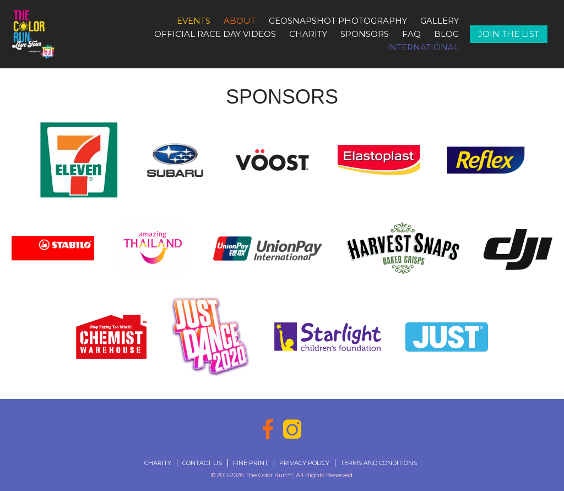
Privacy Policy (304, 463)
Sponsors (364, 34)
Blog (446, 34)
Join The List (508, 34)
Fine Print (250, 463)
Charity (308, 34)
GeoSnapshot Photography (338, 20)
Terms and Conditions (378, 463)
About (240, 20)
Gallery (439, 20)
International (423, 47)
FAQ (411, 34)
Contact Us (202, 463)
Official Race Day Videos (215, 34)
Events (193, 20)
